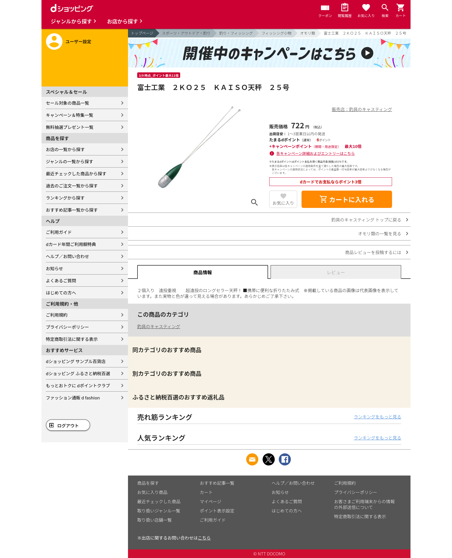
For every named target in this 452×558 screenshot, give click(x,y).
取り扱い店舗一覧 (154, 520)
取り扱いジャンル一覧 (158, 511)
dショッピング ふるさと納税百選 (78, 373)
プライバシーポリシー (67, 327)
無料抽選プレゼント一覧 (69, 127)
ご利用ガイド (59, 232)
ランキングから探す (65, 198)
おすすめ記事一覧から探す (72, 210)
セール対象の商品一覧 (67, 103)
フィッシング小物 (276, 33)
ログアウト (68, 425)
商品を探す (148, 483)
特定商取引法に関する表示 (72, 339)
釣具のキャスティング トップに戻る (366, 219)
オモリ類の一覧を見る (379, 233)
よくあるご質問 (61, 280)
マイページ (210, 501)
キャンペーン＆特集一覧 (69, 115)
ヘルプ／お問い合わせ (67, 256)
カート (206, 492)
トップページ (142, 33)
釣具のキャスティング (158, 326)
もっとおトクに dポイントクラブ (78, 385)
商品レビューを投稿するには (373, 252)
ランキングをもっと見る (377, 417)
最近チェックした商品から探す (76, 173)
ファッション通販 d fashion (73, 397)
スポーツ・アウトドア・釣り (186, 33)
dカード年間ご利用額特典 (71, 244)
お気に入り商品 (152, 492)
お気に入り (283, 203)
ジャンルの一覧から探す (69, 161)
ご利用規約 (56, 315)
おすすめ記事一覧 (217, 483)
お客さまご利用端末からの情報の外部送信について (364, 504)
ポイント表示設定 (217, 511)
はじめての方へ (61, 293)
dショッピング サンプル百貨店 (76, 361)
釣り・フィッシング (236, 33)
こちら (204, 538)
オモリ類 (307, 33)
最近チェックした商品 (158, 501)
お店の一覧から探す (65, 149)
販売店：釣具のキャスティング (362, 109)
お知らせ (54, 268)
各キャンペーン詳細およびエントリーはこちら (315, 153)
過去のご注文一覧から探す (72, 186)
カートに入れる (346, 199)
